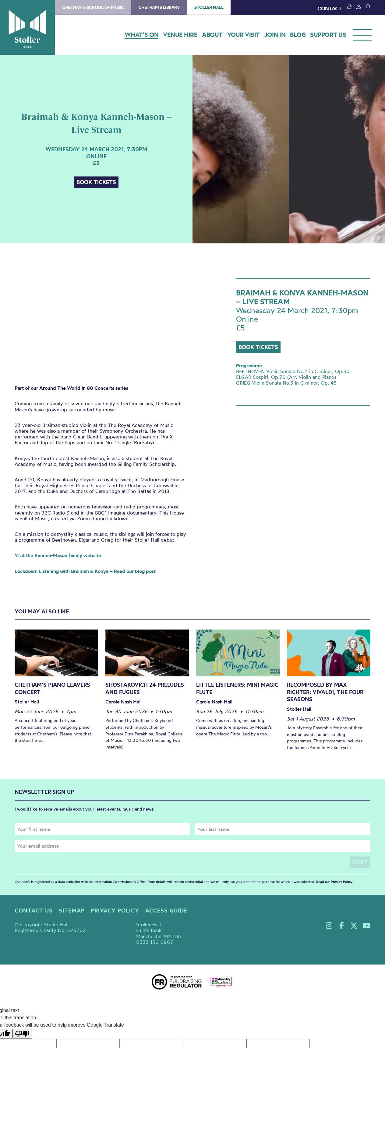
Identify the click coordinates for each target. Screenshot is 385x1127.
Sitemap (72, 910)
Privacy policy (115, 910)
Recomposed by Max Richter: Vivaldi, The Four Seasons (325, 692)
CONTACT (329, 8)
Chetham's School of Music (93, 7)
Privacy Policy (341, 882)
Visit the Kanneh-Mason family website (58, 555)
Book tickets (96, 182)
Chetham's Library (159, 7)
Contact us (34, 910)
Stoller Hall (27, 27)
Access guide (166, 910)
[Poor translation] (22, 1034)
